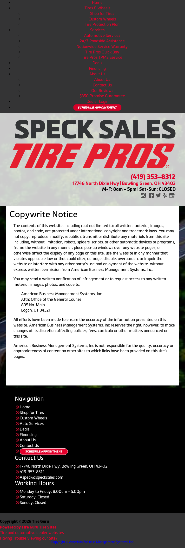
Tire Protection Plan (102, 24)
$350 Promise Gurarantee (102, 96)
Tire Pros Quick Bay (102, 52)
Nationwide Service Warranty (102, 46)
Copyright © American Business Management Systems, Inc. (92, 542)
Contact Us (102, 85)
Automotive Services (102, 35)
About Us (97, 74)
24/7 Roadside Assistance (102, 41)
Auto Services (32, 423)
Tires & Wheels (97, 8)
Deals (97, 63)
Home (97, 2)
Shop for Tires (102, 13)
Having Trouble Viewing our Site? (28, 538)
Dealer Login (97, 101)
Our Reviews (102, 90)
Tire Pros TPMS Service (102, 57)
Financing (97, 68)
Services (97, 30)
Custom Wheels (102, 19)
